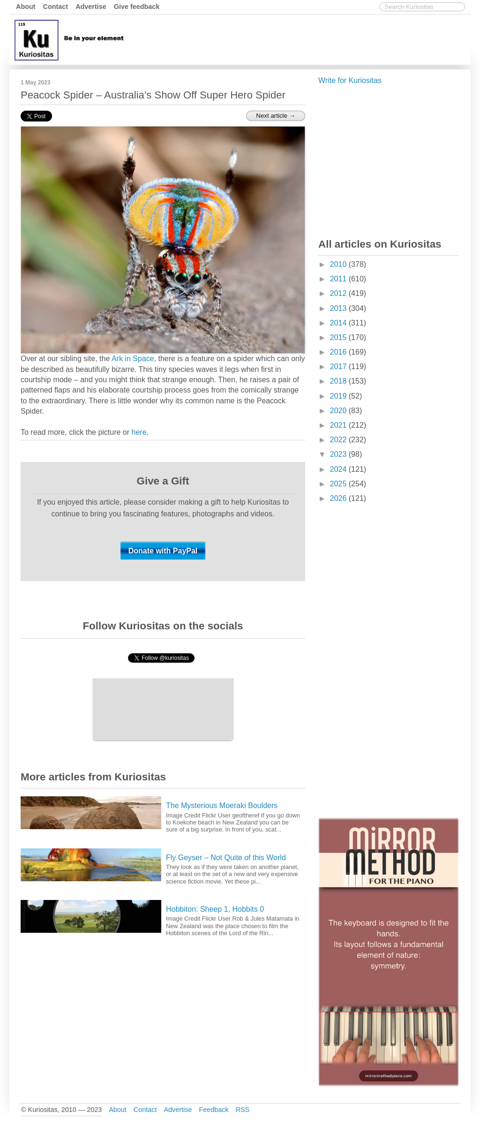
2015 (339, 337)
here (139, 432)
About (26, 6)
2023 (339, 454)
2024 (339, 469)
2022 (339, 440)
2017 (339, 366)
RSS (243, 1109)
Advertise (90, 6)
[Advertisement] (297, 39)
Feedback (213, 1109)
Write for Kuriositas (350, 80)
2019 (339, 396)
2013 (339, 308)
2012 (339, 293)
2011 (339, 279)
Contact (55, 6)
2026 (339, 498)
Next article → (275, 115)
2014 (339, 323)
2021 (339, 425)
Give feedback (137, 6)
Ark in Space (133, 359)
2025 (339, 484)
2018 (339, 381)
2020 (339, 411)
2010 (339, 264)
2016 (339, 352)
